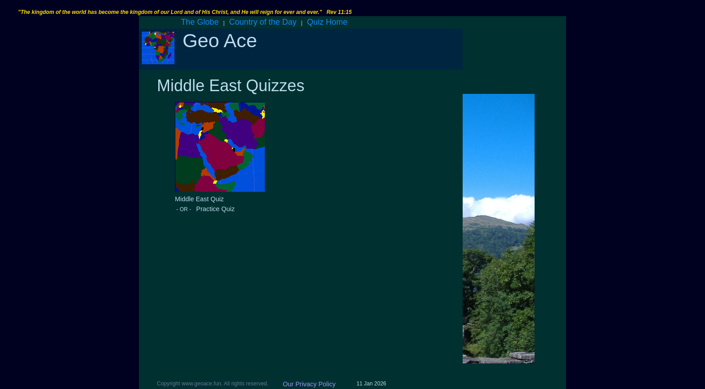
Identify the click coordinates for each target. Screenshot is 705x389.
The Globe (200, 22)
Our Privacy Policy (309, 384)
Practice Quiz (213, 208)
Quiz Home (327, 22)
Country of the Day (263, 22)
